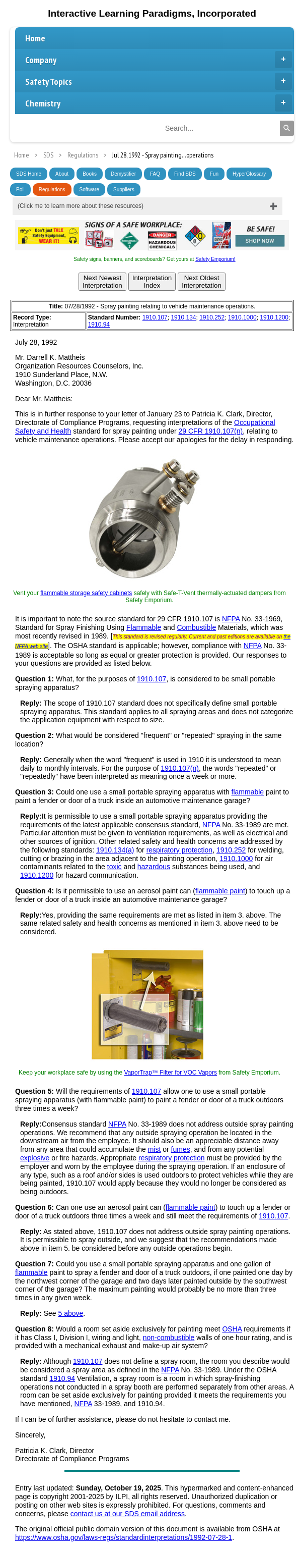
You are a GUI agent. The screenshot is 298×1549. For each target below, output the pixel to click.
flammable (248, 792)
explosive (34, 1158)
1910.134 (183, 317)
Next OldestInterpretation (201, 281)
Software (89, 189)
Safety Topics (158, 81)
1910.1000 (242, 317)
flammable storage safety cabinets (86, 593)
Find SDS (185, 174)
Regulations (52, 189)
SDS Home (28, 174)
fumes (180, 1149)
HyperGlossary (249, 174)
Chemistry (158, 103)
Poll (20, 189)
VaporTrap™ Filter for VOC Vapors (170, 1072)
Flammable (143, 627)
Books (90, 174)
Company (158, 59)
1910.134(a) (115, 850)
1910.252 (212, 317)
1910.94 (99, 324)
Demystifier (123, 174)
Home (35, 38)
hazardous (153, 867)
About (61, 174)
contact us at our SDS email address (127, 1514)
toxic (114, 867)
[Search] (287, 128)
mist (154, 1149)
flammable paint (220, 891)
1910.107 (155, 317)
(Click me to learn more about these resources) (80, 205)
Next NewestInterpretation (102, 281)
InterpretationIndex (152, 281)
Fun (214, 174)
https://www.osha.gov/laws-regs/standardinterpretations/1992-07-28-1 (123, 1537)
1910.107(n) (180, 768)
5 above (71, 1313)
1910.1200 (274, 317)
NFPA (231, 619)
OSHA (232, 1329)
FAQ (155, 174)
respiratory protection (179, 850)
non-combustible (169, 1337)
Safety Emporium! (215, 259)
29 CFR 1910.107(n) (211, 431)
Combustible (196, 627)
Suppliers (123, 189)
